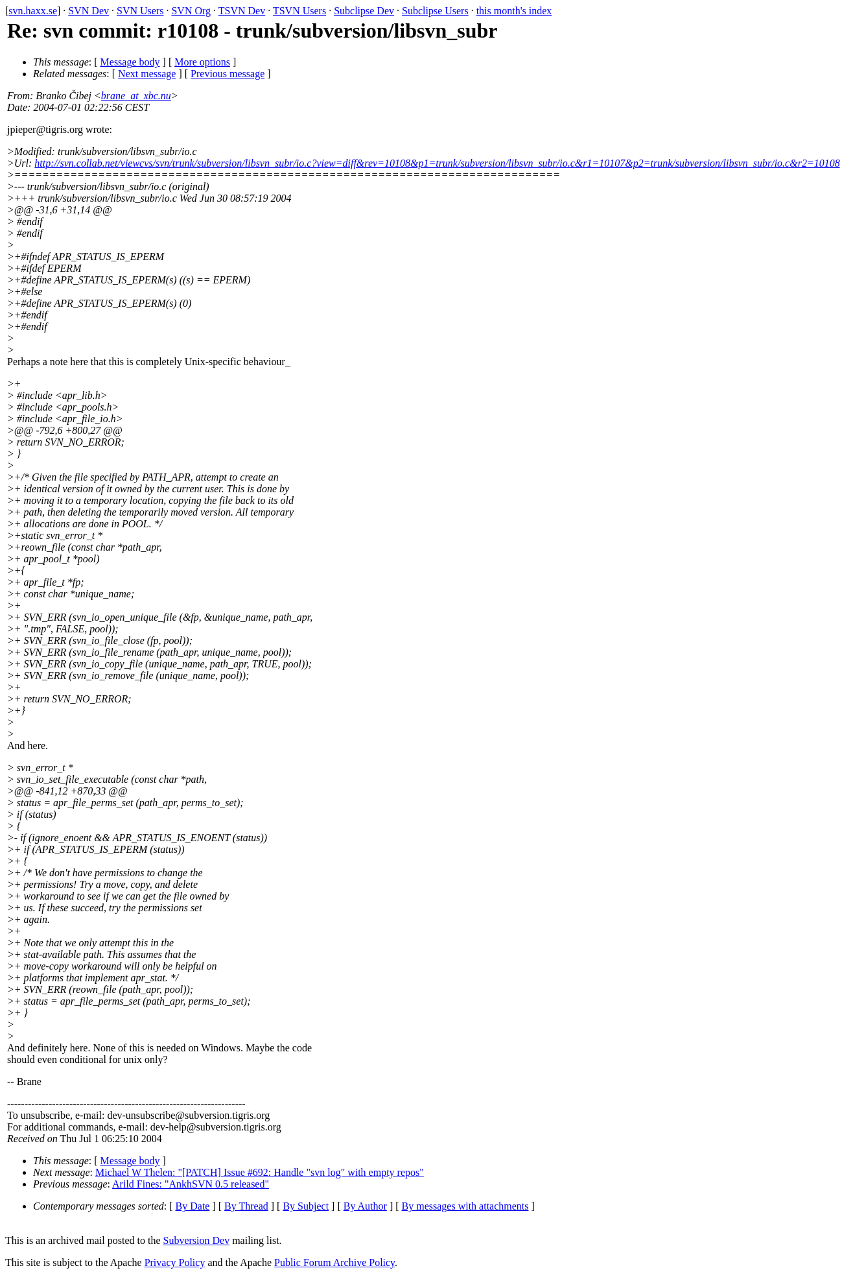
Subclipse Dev (364, 10)
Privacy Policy (175, 1262)
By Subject (306, 1206)
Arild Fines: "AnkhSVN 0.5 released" (190, 1183)
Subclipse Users (435, 10)
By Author (365, 1206)
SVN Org (191, 10)
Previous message (227, 73)
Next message (147, 73)
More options (202, 61)
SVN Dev (88, 10)
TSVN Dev (241, 10)
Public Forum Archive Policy (334, 1262)
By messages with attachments (465, 1206)
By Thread (246, 1206)
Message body (130, 61)
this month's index (514, 10)
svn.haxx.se (32, 10)
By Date (193, 1206)
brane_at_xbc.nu (136, 95)
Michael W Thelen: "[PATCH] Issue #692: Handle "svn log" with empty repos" (259, 1172)
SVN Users (140, 10)
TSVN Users (299, 10)
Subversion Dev (196, 1240)
